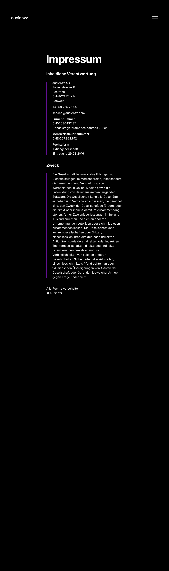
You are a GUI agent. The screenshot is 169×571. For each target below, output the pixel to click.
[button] (155, 17)
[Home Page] (19, 17)
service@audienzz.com (68, 113)
